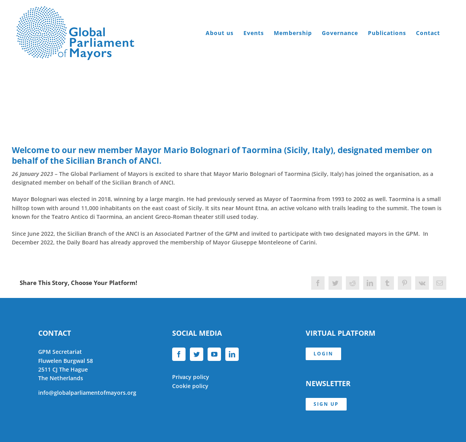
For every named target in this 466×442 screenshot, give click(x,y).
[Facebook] (179, 354)
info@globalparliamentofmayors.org (87, 392)
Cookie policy (190, 386)
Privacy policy (190, 377)
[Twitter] (196, 354)
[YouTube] (214, 354)
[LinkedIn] (232, 354)
